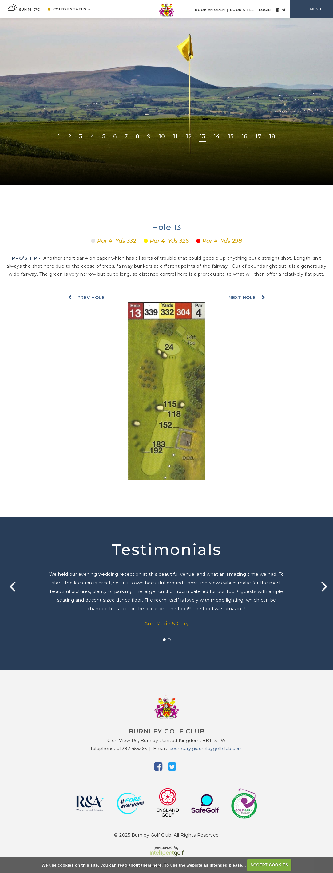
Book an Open (210, 10)
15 (231, 136)
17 (258, 136)
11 (175, 136)
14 (216, 136)
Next (322, 586)
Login (265, 10)
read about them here (139, 865)
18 (272, 136)
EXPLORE (166, 165)
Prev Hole (91, 297)
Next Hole (242, 297)
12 (189, 136)
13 (203, 136)
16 (244, 136)
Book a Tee (242, 10)
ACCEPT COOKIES (269, 865)
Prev (10, 586)
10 (162, 136)
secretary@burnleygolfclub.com (206, 748)
